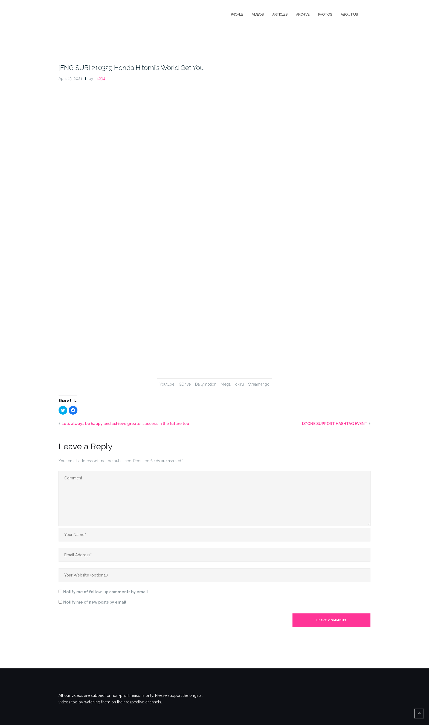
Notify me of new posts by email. (95, 602)
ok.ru (239, 384)
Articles (279, 14)
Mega (226, 384)
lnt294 (99, 78)
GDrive (185, 384)
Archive (302, 14)
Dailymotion (205, 384)
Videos (257, 14)
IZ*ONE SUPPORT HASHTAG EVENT (334, 423)
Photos (325, 14)
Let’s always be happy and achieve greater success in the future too (125, 423)
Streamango (258, 384)
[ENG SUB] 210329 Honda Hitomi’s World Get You (131, 68)
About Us (349, 14)
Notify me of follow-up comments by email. (106, 592)
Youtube (167, 384)
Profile (237, 14)
